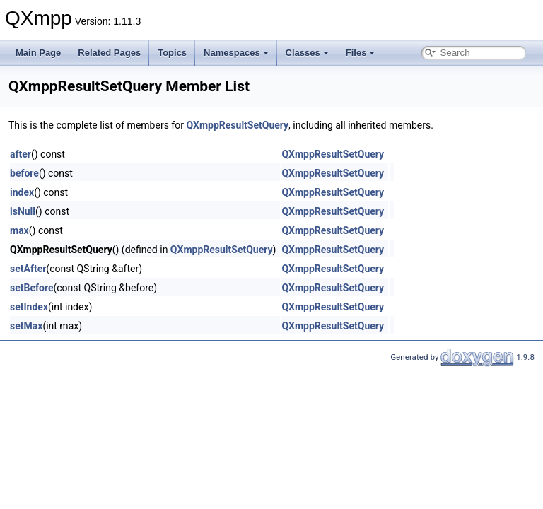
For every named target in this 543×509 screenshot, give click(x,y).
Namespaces (236, 52)
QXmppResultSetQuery (237, 125)
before (24, 173)
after (20, 154)
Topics (172, 52)
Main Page (38, 52)
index (22, 192)
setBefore (31, 287)
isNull (22, 211)
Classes (307, 52)
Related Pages (109, 52)
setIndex (29, 306)
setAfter (28, 268)
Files (360, 52)
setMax (26, 326)
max (19, 230)
